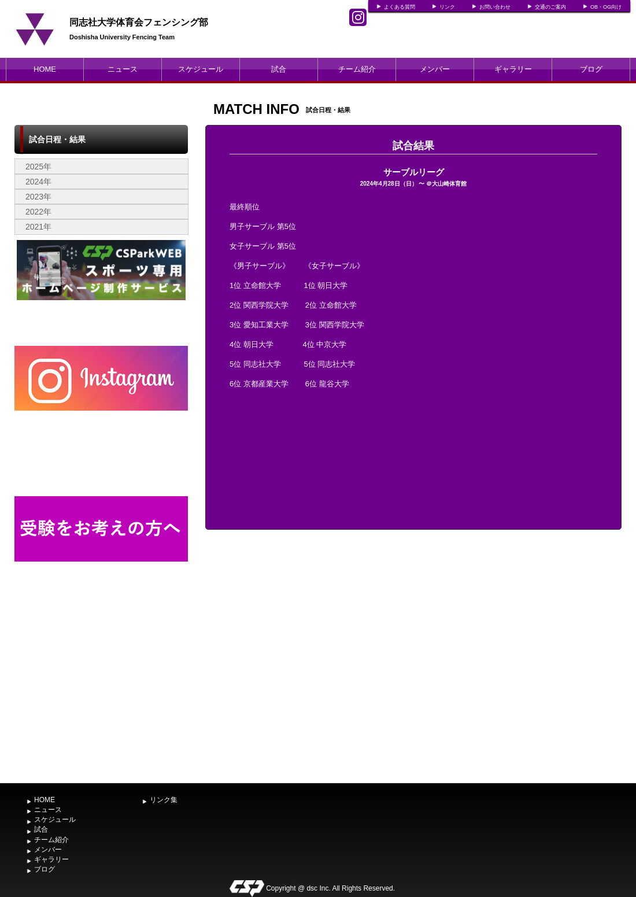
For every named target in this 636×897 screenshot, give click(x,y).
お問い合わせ (495, 7)
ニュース (123, 69)
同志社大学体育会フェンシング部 (138, 22)
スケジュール (200, 69)
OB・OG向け (606, 7)
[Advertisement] (101, 690)
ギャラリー (513, 69)
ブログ (591, 69)
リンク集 (164, 800)
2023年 (38, 196)
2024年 (38, 181)
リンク (447, 7)
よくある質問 (399, 7)
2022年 (38, 211)
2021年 (38, 226)
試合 (278, 69)
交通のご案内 (550, 7)
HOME (45, 69)
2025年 (38, 166)
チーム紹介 (357, 69)
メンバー (435, 69)
